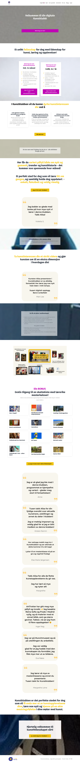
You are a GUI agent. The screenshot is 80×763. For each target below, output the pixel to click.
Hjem (47, 2)
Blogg (67, 2)
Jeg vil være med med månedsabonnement (29, 91)
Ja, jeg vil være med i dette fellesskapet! (40, 464)
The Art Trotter (65, 759)
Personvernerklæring (43, 759)
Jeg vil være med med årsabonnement (51, 91)
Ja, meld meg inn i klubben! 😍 (40, 736)
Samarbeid (58, 2)
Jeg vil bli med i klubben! (40, 190)
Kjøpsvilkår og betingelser (55, 759)
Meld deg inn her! (40, 30)
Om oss (63, 2)
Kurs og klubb (52, 2)
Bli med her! (40, 134)
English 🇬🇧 (42, 2)
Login (71, 2)
